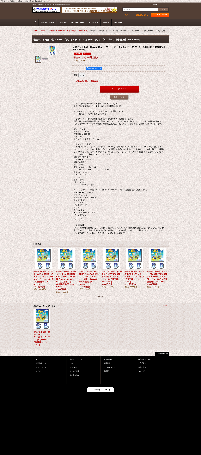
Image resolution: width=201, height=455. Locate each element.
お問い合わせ (119, 97)
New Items (73, 367)
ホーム (38, 359)
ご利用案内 (142, 363)
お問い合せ (142, 367)
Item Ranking (74, 375)
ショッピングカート (43, 367)
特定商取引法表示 (144, 359)
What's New (108, 359)
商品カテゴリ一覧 (76, 359)
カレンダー (142, 371)
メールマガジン (109, 367)
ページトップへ (163, 353)
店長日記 (107, 363)
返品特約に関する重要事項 (87, 81)
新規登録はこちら (142, 15)
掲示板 (106, 371)
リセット (164, 305)
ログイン (128, 15)
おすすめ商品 (74, 371)
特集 (71, 363)
